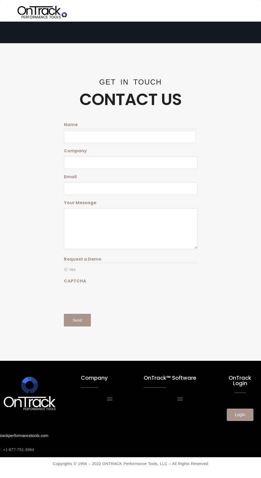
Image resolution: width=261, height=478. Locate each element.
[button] (109, 398)
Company (75, 151)
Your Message (80, 203)
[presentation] (105, 297)
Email (70, 177)
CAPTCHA (75, 281)
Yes (72, 269)
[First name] (130, 137)
